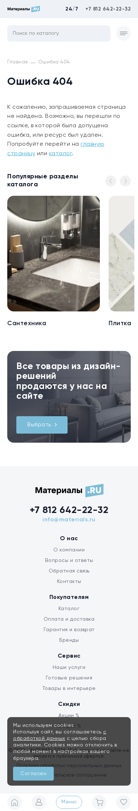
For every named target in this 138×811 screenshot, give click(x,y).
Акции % (69, 715)
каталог (60, 154)
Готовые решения (69, 677)
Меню (69, 801)
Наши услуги (69, 667)
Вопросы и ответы (69, 560)
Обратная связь (69, 571)
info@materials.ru (69, 520)
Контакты (69, 581)
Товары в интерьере (69, 688)
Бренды (69, 640)
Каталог (69, 608)
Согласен (33, 773)
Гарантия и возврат (69, 629)
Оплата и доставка (69, 619)
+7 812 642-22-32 (108, 9)
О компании (69, 550)
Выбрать (42, 424)
